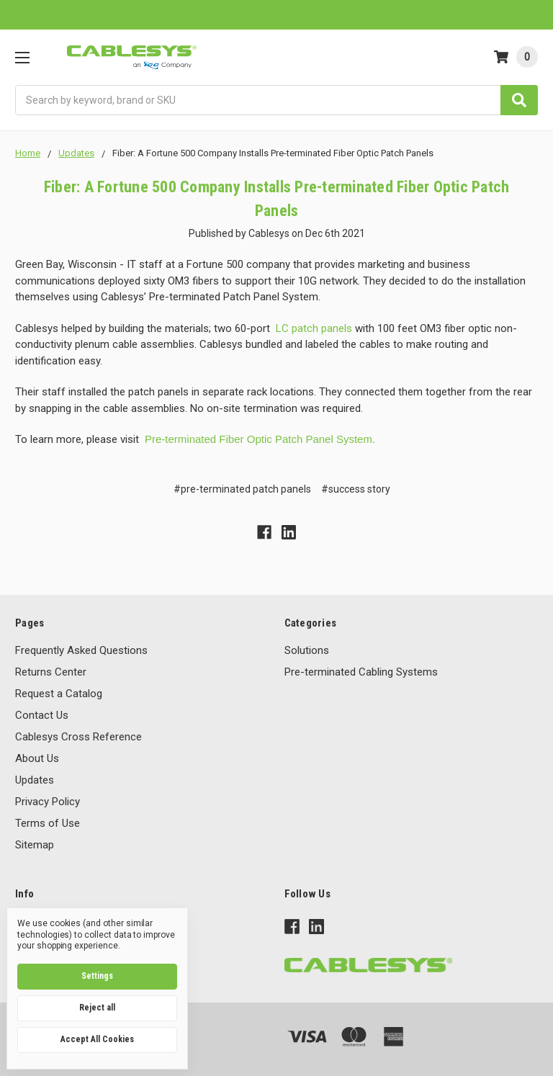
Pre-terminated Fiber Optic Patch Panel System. (260, 439)
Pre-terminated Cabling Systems (361, 671)
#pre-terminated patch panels (242, 489)
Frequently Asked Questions (81, 650)
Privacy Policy (47, 801)
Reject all (97, 1008)
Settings (97, 976)
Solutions (306, 650)
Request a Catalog (58, 693)
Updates (34, 780)
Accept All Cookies (97, 1039)
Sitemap (34, 844)
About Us (37, 758)
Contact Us (41, 715)
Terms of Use (47, 823)
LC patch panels (314, 328)
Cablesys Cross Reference (78, 736)
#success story (355, 489)
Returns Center (50, 671)
